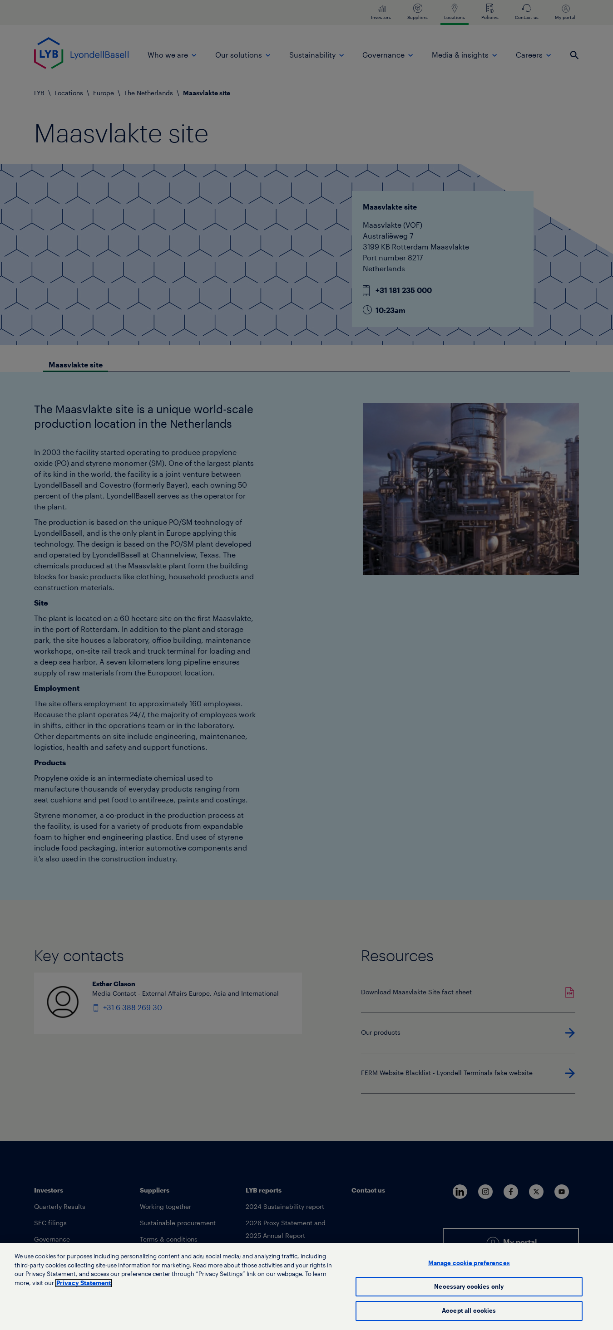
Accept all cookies (469, 1314)
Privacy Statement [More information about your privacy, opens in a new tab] (83, 1286)
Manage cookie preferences (469, 1266)
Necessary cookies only (469, 1290)
